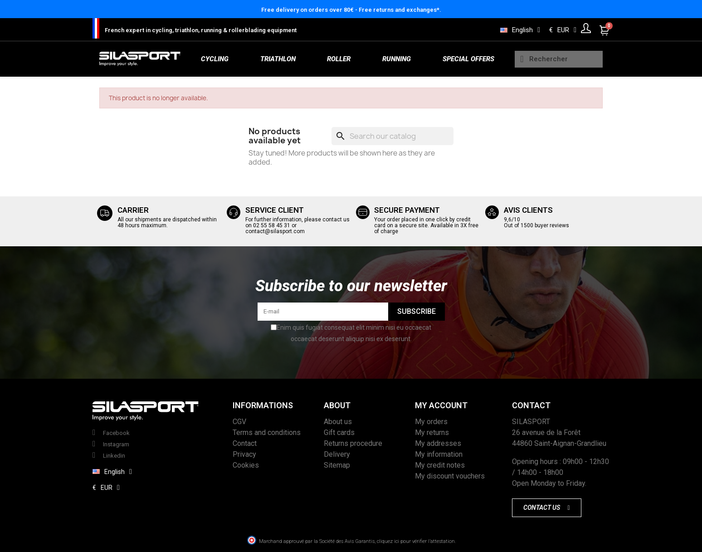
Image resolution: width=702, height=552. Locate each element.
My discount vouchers (450, 476)
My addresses (438, 443)
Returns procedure (353, 443)
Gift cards (339, 432)
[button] (546, 507)
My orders (431, 421)
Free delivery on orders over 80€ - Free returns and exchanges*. (351, 9)
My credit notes (440, 465)
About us (338, 421)
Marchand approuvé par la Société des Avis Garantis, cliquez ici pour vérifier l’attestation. (357, 541)
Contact (245, 443)
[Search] (392, 136)
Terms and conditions (267, 432)
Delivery (337, 454)
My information (439, 454)
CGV (239, 421)
